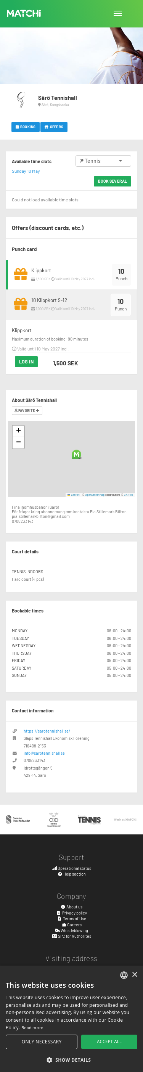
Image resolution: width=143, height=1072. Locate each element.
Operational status (72, 868)
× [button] (134, 975)
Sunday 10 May (26, 171)
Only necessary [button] (42, 1041)
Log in (26, 361)
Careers (71, 924)
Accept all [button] (109, 1041)
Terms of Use (71, 918)
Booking (25, 126)
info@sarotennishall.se (44, 753)
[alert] (71, 1019)
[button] (76, 454)
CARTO (128, 495)
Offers (54, 126)
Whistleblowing (71, 930)
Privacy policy (71, 912)
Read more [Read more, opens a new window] (32, 1027)
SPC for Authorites (71, 936)
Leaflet (73, 495)
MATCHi (24, 13)
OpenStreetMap (94, 495)
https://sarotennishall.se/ (47, 730)
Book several (112, 180)
